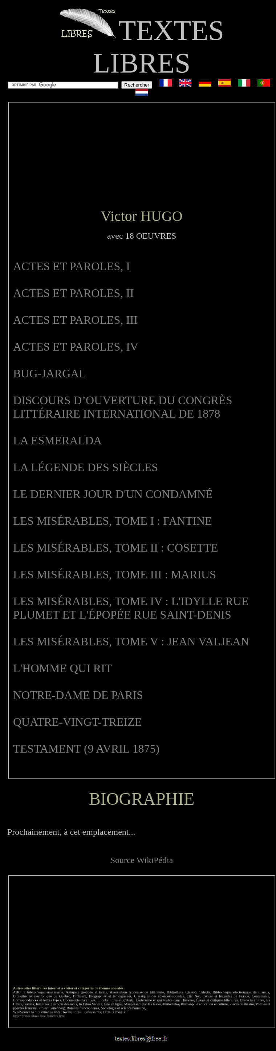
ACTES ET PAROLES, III (75, 319)
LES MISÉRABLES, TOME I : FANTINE (112, 520)
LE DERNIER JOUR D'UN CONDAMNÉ (113, 494)
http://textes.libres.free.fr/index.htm (39, 1016)
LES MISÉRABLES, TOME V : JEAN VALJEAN (131, 641)
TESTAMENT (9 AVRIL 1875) (86, 748)
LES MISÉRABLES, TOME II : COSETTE (115, 547)
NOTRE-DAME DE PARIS (78, 695)
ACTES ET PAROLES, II (73, 293)
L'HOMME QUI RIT (62, 668)
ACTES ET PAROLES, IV (75, 346)
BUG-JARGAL (49, 373)
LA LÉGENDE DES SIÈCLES (85, 467)
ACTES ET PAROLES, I (71, 266)
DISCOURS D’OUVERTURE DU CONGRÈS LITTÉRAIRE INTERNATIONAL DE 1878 (122, 407)
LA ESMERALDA (57, 440)
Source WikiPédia (141, 860)
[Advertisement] (142, 155)
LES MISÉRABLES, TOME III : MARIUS (114, 574)
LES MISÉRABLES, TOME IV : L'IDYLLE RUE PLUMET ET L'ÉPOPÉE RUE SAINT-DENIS (130, 608)
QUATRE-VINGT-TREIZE (77, 721)
